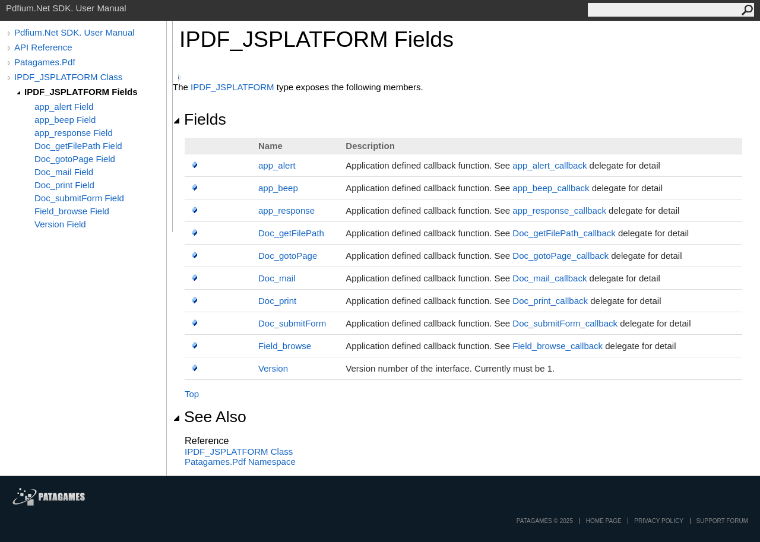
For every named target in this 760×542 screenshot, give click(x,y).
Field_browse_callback (557, 346)
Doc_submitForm (292, 323)
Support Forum (722, 521)
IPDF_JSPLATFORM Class (68, 77)
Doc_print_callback (550, 301)
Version (273, 368)
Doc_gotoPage (287, 256)
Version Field (60, 224)
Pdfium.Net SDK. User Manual (74, 32)
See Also (209, 417)
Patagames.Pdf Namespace (240, 462)
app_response (286, 210)
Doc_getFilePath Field (78, 146)
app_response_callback (559, 210)
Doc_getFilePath (291, 233)
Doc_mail (277, 278)
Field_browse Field (71, 211)
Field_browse (284, 346)
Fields (199, 119)
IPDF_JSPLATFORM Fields (81, 92)
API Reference (43, 47)
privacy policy (658, 521)
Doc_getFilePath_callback (563, 233)
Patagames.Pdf (44, 62)
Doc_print (277, 301)
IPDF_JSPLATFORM (232, 87)
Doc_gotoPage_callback (560, 256)
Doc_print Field (64, 185)
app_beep (278, 188)
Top (192, 394)
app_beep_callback (550, 188)
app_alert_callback (549, 165)
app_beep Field (65, 120)
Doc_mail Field (63, 172)
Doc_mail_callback (549, 278)
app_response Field (73, 133)
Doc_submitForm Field (79, 198)
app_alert (277, 165)
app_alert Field (63, 107)
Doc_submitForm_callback (565, 323)
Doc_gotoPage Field (74, 159)
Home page (604, 521)
